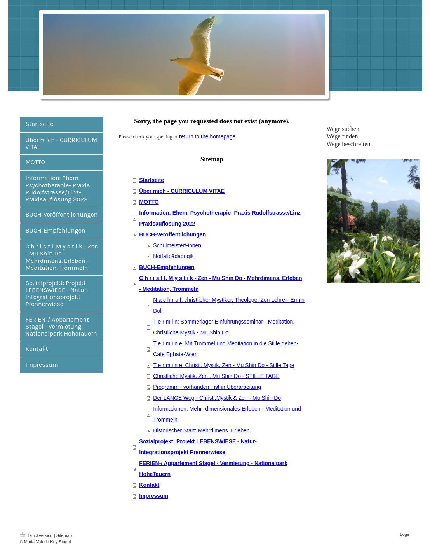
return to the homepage (207, 136)
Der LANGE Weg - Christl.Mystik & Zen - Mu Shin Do (217, 398)
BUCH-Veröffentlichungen (172, 234)
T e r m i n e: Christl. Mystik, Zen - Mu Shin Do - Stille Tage (223, 365)
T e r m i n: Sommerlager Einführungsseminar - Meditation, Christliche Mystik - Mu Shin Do (223, 327)
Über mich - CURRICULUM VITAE (182, 191)
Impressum (153, 496)
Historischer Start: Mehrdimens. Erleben (201, 430)
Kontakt (149, 485)
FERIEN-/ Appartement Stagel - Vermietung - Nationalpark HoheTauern (213, 468)
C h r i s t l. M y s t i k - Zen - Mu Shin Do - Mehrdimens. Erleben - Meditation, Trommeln (220, 283)
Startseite (151, 180)
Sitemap (64, 535)
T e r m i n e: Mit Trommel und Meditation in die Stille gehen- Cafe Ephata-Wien (225, 348)
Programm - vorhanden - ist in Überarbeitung (207, 387)
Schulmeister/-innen (177, 245)
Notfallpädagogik (173, 256)
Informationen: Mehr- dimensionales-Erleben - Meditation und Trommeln (227, 414)
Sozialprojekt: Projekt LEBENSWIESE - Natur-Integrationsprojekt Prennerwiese (198, 446)
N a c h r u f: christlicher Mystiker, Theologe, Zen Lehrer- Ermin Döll (229, 305)
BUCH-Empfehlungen (166, 267)
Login (405, 534)
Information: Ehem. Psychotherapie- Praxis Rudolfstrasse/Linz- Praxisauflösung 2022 (220, 218)
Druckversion (37, 535)
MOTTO (148, 202)
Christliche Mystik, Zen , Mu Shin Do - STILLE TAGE (216, 376)
